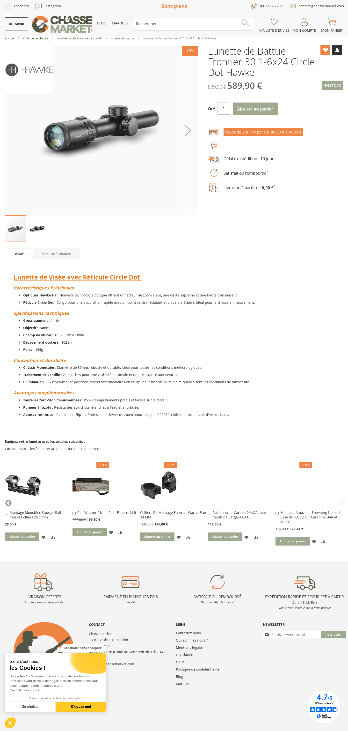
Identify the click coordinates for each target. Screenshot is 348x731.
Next (340, 502)
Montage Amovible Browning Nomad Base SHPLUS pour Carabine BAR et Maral (310, 517)
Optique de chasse (36, 38)
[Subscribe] (333, 634)
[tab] (19, 254)
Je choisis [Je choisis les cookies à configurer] (30, 707)
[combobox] (193, 23)
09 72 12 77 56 (271, 6)
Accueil (10, 38)
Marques (120, 23)
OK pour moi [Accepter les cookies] (81, 707)
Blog (101, 23)
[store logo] (62, 24)
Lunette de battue (122, 38)
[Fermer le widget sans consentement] (83, 648)
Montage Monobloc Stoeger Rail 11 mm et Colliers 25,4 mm (38, 514)
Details (19, 253)
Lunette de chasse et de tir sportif (79, 38)
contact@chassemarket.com (321, 6)
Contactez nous (188, 633)
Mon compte (304, 30)
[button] (10, 723)
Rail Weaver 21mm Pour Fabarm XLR (106, 512)
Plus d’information (56, 253)
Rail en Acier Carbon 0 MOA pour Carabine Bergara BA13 (239, 514)
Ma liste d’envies (274, 30)
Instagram (52, 6)
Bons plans (174, 6)
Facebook (21, 6)
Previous (7, 502)
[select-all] (87, 448)
